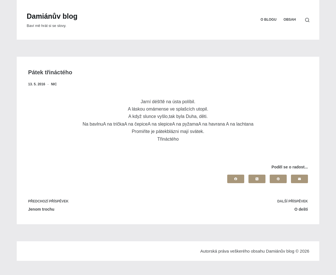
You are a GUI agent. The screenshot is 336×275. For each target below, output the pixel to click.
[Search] (307, 20)
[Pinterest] (278, 179)
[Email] (299, 179)
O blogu (269, 20)
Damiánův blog (52, 16)
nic (54, 84)
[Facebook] (235, 179)
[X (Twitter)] (256, 179)
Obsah (290, 20)
